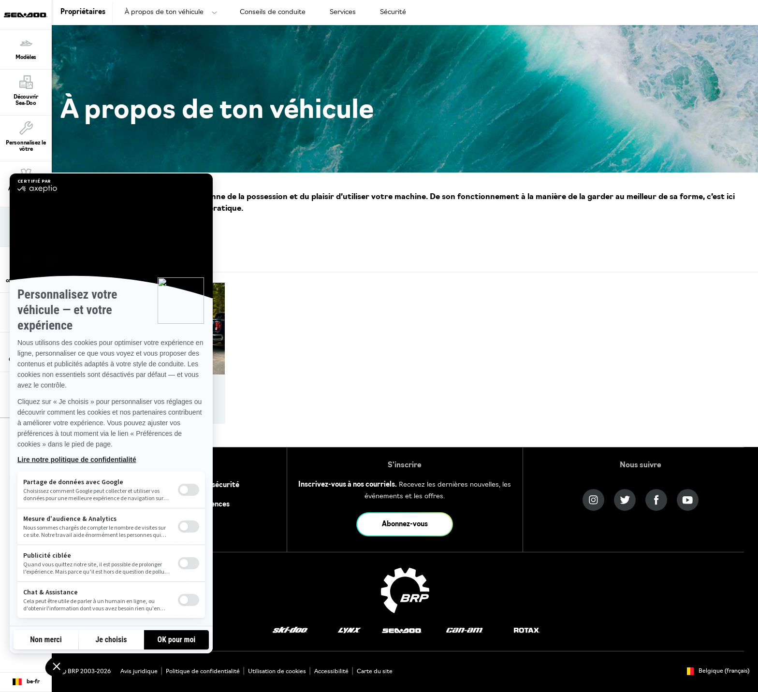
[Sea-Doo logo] (25, 14)
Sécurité (393, 12)
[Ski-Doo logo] (290, 630)
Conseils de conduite (273, 12)
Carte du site (375, 672)
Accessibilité (331, 672)
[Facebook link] (656, 500)
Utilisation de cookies (277, 672)
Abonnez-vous (405, 524)
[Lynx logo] (349, 630)
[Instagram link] (593, 500)
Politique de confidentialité (203, 672)
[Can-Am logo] (464, 630)
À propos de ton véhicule (164, 12)
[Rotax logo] (527, 630)
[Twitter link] (625, 500)
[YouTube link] (688, 500)
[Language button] (26, 682)
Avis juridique (139, 672)
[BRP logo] (405, 590)
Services (343, 12)
